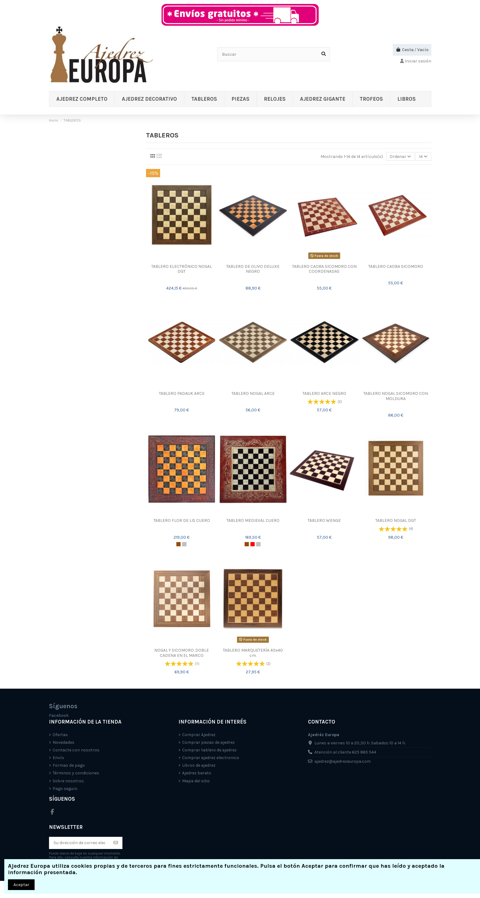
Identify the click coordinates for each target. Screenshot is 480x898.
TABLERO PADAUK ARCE (181, 393)
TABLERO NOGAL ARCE (253, 393)
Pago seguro (65, 788)
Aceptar (21, 884)
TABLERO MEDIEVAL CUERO (253, 520)
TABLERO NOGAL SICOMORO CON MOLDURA (395, 396)
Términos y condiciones (76, 773)
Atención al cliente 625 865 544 (345, 752)
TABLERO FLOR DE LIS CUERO (181, 520)
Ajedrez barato (196, 773)
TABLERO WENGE (324, 520)
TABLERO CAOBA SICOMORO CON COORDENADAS (324, 269)
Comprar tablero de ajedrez (209, 750)
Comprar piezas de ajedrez (208, 742)
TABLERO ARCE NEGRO (324, 393)
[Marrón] (178, 544)
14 (423, 156)
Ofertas (60, 734)
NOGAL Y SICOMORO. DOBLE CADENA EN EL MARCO (181, 653)
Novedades (63, 742)
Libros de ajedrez (199, 765)
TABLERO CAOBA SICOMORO (395, 266)
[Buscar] (323, 54)
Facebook (59, 715)
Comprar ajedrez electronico (210, 757)
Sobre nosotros (68, 781)
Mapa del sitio (196, 781)
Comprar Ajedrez (199, 734)
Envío (58, 757)
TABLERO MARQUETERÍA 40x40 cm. (253, 653)
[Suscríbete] (115, 843)
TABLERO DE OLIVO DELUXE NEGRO (252, 269)
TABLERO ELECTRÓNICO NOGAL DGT (181, 269)
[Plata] (184, 544)
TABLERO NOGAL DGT (395, 520)
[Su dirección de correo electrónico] (79, 843)
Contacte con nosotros (76, 750)
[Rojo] (252, 544)
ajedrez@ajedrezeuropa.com (342, 761)
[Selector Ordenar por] (400, 156)
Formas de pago (69, 765)
